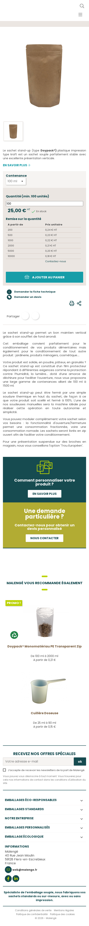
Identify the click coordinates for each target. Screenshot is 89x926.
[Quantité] (44, 203)
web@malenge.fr (24, 870)
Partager (25, 316)
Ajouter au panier (44, 277)
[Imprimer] (71, 303)
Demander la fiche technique (31, 291)
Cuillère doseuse (44, 713)
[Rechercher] (82, 6)
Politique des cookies (62, 914)
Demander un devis (24, 297)
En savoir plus (16, 165)
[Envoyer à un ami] (79, 303)
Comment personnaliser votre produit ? (44, 482)
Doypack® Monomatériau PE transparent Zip (44, 646)
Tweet (35, 316)
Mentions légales (64, 910)
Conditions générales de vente (33, 910)
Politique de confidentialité (32, 914)
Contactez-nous (55, 261)
